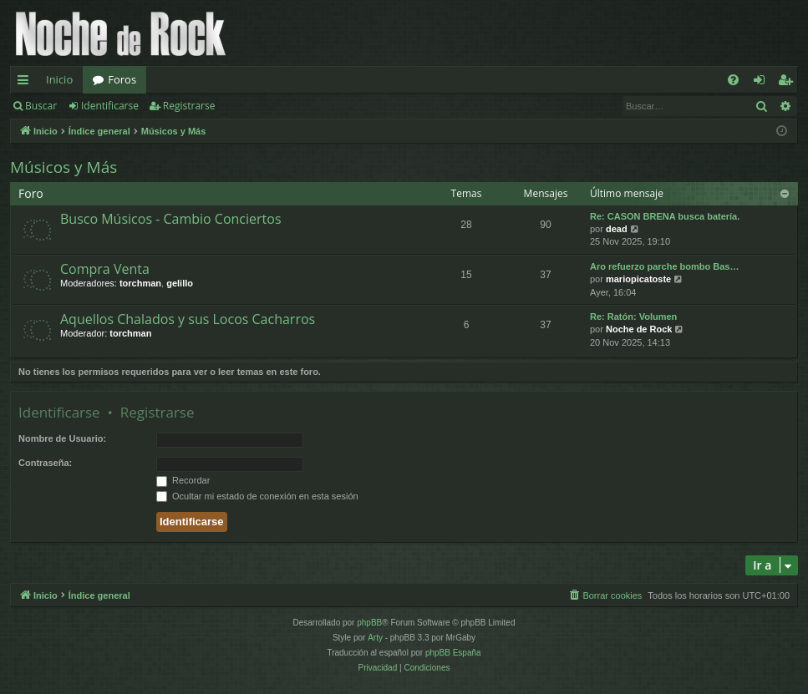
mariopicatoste (638, 279)
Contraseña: (45, 463)
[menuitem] (733, 80)
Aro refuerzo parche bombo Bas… (664, 266)
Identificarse (110, 106)
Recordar (183, 480)
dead (617, 229)
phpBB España (453, 652)
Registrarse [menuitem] (789, 83)
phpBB (369, 622)
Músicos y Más (63, 167)
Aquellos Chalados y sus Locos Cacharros (187, 319)
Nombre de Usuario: (62, 438)
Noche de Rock (639, 329)
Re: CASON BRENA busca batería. (664, 216)
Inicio (59, 79)
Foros (122, 79)
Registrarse (189, 106)
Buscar (41, 106)
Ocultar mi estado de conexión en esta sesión (257, 496)
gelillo (179, 283)
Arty (375, 637)
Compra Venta (105, 269)
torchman (140, 283)
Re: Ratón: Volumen (633, 317)
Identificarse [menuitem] (763, 83)
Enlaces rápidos (26, 83)
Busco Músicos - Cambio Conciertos (171, 219)
